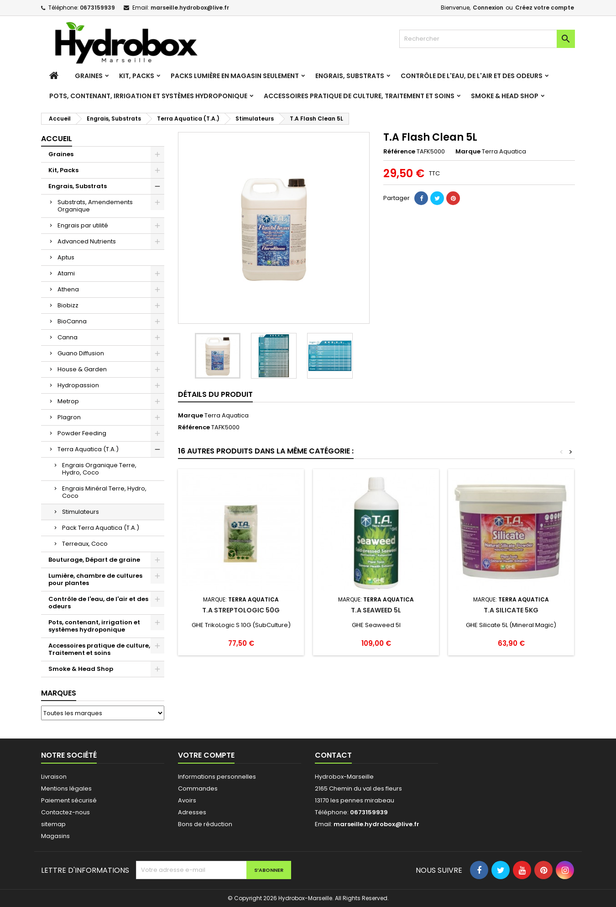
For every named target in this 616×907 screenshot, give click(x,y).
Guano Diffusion (80, 353)
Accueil (56, 138)
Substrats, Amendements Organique (95, 206)
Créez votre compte (544, 7)
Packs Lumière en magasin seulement (235, 75)
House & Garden (82, 369)
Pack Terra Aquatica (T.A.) (100, 527)
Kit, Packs (136, 75)
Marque (467, 152)
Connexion (488, 7)
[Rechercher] (487, 39)
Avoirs (187, 800)
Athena (68, 289)
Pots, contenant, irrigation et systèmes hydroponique (148, 95)
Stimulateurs (80, 511)
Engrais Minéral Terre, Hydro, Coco (104, 492)
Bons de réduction (205, 824)
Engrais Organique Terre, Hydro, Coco (99, 469)
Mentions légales (66, 788)
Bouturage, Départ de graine (94, 559)
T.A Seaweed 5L (376, 610)
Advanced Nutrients (86, 241)
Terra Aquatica (226, 415)
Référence (399, 152)
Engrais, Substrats (349, 75)
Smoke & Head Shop (504, 95)
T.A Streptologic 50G (241, 610)
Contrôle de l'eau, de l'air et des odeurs (472, 75)
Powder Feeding (81, 433)
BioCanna (72, 321)
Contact (333, 755)
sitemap (53, 824)
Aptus (65, 257)
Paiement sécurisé (69, 800)
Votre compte (206, 755)
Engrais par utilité (82, 225)
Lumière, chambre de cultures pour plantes (95, 579)
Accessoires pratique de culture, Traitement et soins (359, 95)
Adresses (192, 812)
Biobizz (67, 305)
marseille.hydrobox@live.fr (190, 7)
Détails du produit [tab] (215, 394)
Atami (66, 273)
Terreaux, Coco (85, 543)
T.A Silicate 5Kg (511, 610)
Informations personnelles (217, 776)
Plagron (69, 417)
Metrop (68, 401)
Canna (67, 337)
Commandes (198, 788)
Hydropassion (78, 385)
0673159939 (97, 7)
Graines (89, 75)
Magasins (55, 836)
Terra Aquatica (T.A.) (88, 449)
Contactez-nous (65, 812)
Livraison (54, 776)
